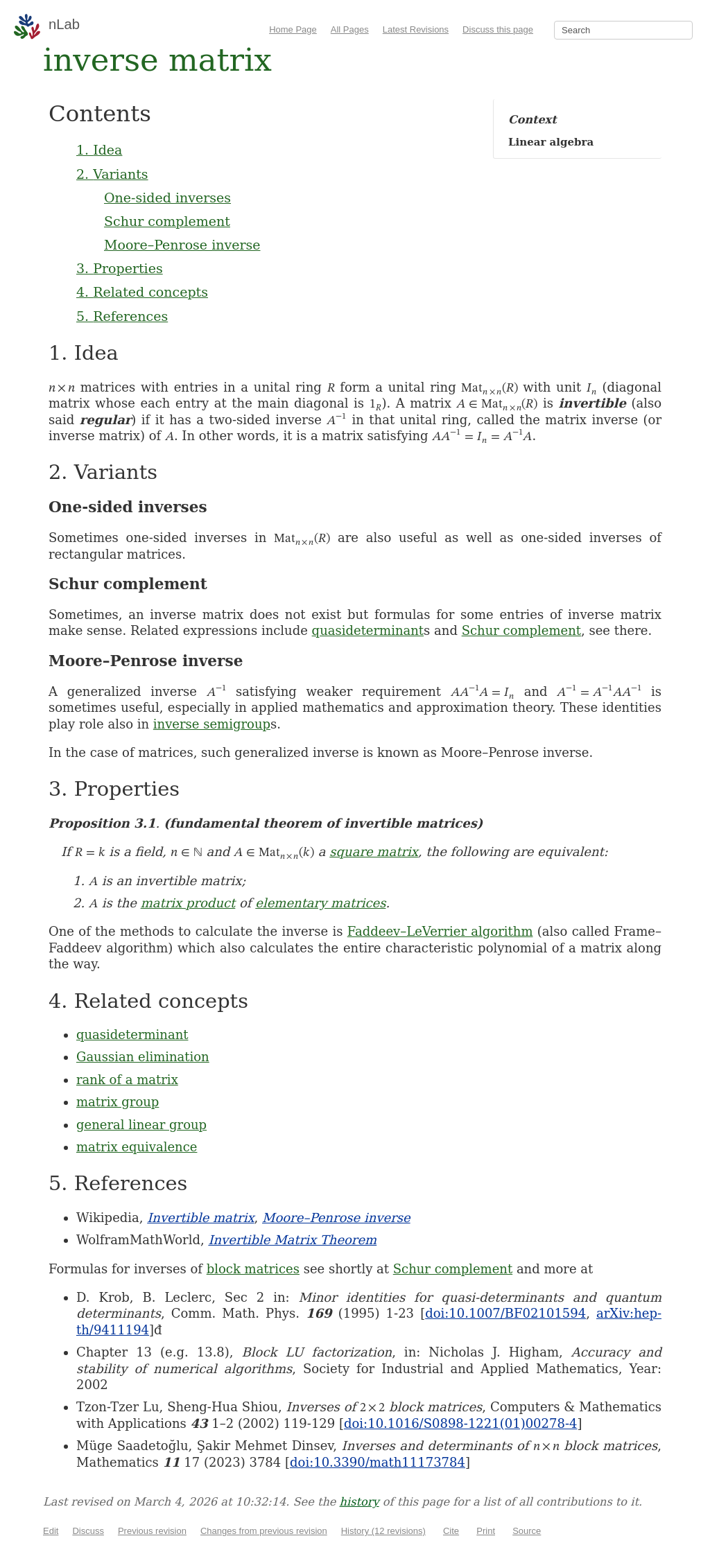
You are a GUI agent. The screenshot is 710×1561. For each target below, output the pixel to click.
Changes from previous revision (263, 1531)
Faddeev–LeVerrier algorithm (440, 931)
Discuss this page (497, 29)
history (359, 1501)
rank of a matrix (127, 1079)
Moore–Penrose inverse (182, 244)
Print (485, 1531)
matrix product (188, 903)
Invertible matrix (200, 1217)
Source (526, 1531)
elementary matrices (320, 903)
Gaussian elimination (142, 1056)
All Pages (350, 29)
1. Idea (99, 149)
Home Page (293, 29)
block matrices (253, 1269)
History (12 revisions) (383, 1531)
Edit (50, 1531)
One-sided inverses (167, 197)
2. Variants (112, 174)
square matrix (373, 851)
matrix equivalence (136, 1147)
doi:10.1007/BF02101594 (505, 1313)
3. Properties (119, 268)
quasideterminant (368, 630)
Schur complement (167, 221)
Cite (451, 1531)
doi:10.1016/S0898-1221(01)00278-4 (460, 1423)
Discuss (88, 1531)
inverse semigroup (211, 724)
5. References (122, 316)
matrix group (117, 1102)
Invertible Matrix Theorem (292, 1239)
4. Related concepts (142, 291)
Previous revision (152, 1531)
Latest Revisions (416, 29)
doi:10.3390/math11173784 (377, 1462)
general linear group (141, 1124)
